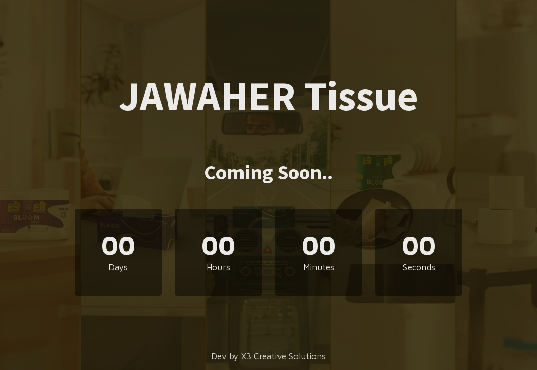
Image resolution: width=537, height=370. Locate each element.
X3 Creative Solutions (283, 356)
